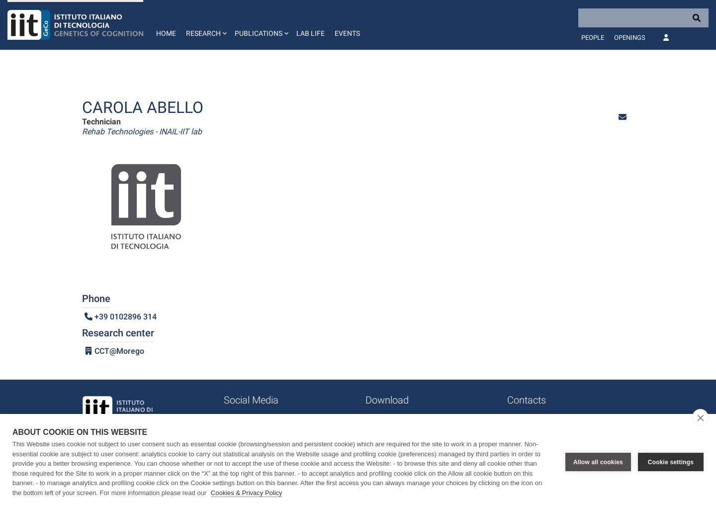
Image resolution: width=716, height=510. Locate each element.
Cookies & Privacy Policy (246, 493)
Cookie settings (671, 462)
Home (166, 33)
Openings (629, 37)
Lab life (310, 33)
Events (347, 33)
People (592, 37)
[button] (205, 25)
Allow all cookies (598, 462)
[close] (700, 417)
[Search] (643, 17)
